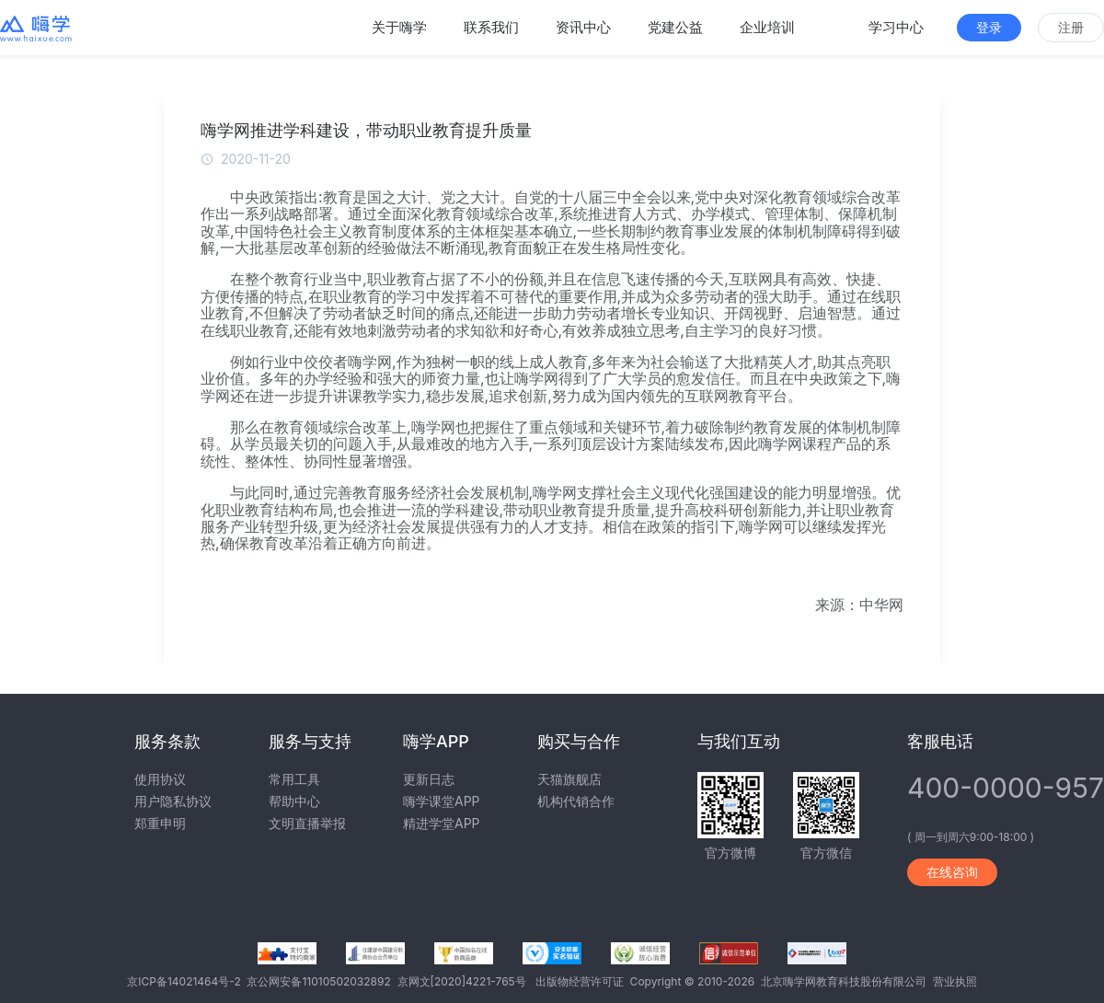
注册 (1071, 27)
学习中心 (896, 27)
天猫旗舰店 (569, 779)
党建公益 (675, 27)
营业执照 (955, 981)
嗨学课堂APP (441, 801)
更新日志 (428, 779)
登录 (989, 27)
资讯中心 (583, 27)
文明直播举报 (307, 823)
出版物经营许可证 (582, 981)
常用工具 (294, 779)
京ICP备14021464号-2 (187, 981)
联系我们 (491, 27)
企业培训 (767, 27)
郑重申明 (160, 823)
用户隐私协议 (173, 801)
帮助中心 (294, 801)
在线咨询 (952, 872)
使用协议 (160, 779)
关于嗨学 (399, 27)
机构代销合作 (576, 801)
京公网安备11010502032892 (322, 981)
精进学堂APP (441, 823)
